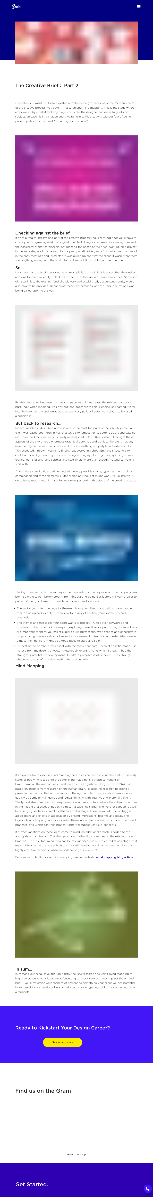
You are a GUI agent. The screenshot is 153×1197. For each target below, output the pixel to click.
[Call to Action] (148, 1189)
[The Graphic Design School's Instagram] (76, 1124)
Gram (63, 1090)
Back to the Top (76, 1154)
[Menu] (139, 6)
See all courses (62, 1042)
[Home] (16, 6)
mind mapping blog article (114, 857)
